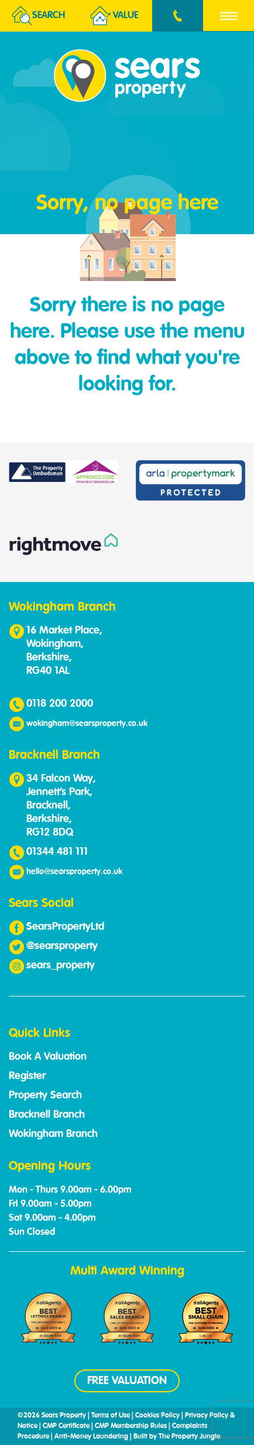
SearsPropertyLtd (65, 927)
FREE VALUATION (127, 1380)
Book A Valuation (48, 1057)
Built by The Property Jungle (176, 1436)
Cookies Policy (157, 1415)
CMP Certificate (66, 1426)
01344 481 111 (57, 852)
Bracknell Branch (47, 1115)
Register (27, 1076)
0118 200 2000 (59, 703)
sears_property (60, 965)
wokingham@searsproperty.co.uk (86, 724)
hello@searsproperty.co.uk (74, 872)
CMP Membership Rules (131, 1426)
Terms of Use (110, 1415)
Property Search (45, 1095)
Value (114, 16)
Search (38, 16)
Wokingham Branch (53, 1134)
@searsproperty (62, 946)
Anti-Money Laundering (91, 1436)
